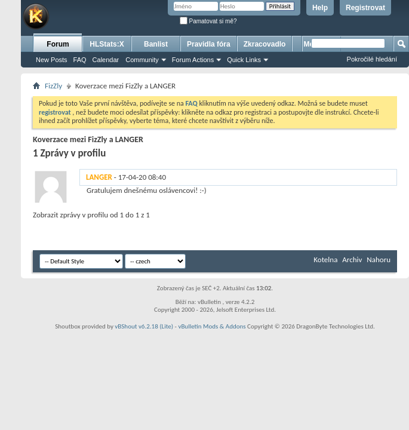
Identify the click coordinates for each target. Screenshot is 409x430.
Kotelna (325, 259)
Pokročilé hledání (372, 59)
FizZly (53, 85)
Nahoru (378, 259)
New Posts (51, 59)
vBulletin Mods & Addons (211, 326)
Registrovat (365, 8)
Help (320, 8)
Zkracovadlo (265, 44)
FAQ (80, 59)
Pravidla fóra (208, 44)
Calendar (106, 59)
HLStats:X (107, 44)
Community (142, 59)
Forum (58, 44)
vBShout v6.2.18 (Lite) (144, 326)
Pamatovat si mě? (208, 21)
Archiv (352, 259)
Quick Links (244, 59)
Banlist (156, 44)
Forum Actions (193, 59)
